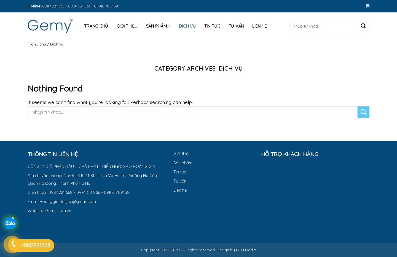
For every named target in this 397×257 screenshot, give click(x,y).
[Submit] (363, 26)
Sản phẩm (158, 26)
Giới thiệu (127, 26)
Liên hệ (259, 26)
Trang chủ (37, 44)
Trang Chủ (96, 26)
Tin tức (212, 26)
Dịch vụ (187, 26)
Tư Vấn (236, 26)
